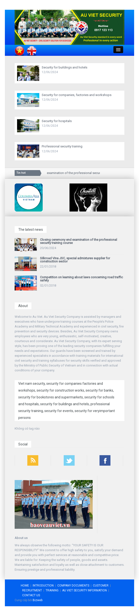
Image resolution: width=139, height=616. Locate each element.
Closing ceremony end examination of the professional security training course (71, 173)
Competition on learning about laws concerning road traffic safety (81, 278)
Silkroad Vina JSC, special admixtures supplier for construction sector (75, 259)
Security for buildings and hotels (64, 67)
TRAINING (52, 590)
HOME (25, 585)
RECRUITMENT (32, 590)
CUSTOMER (101, 585)
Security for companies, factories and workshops (76, 95)
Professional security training (62, 146)
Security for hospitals (57, 121)
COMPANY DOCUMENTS (73, 585)
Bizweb (37, 600)
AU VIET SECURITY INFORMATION (84, 590)
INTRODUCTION (43, 585)
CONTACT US (31, 595)
